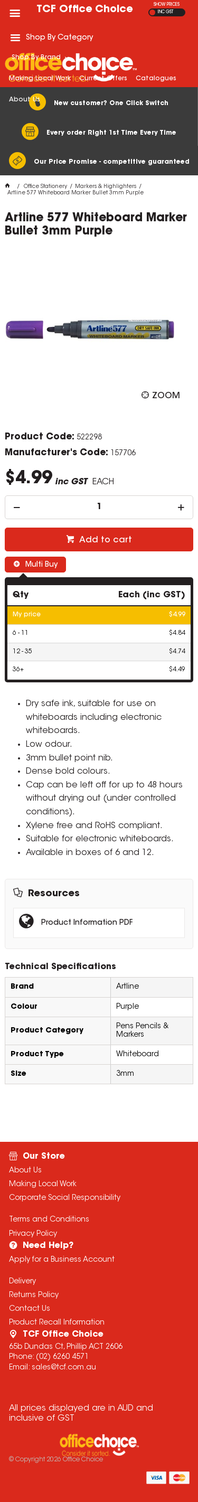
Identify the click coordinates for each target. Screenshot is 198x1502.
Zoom (166, 395)
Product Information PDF (87, 923)
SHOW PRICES (167, 5)
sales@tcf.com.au (64, 1368)
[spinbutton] (98, 507)
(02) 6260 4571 (62, 1357)
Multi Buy (40, 565)
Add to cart (104, 540)
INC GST (165, 12)
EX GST (152, 12)
